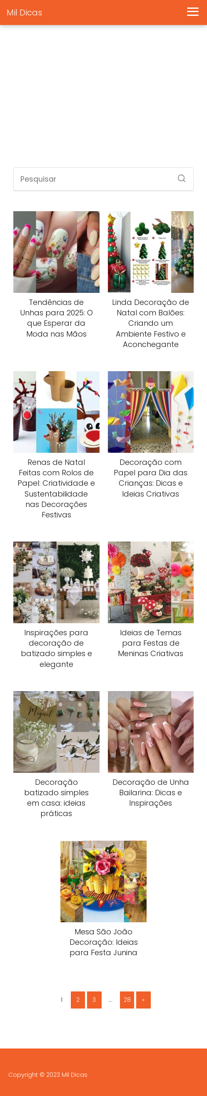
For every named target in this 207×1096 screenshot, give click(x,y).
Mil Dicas (24, 12)
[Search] (178, 175)
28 (127, 1000)
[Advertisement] (103, 100)
